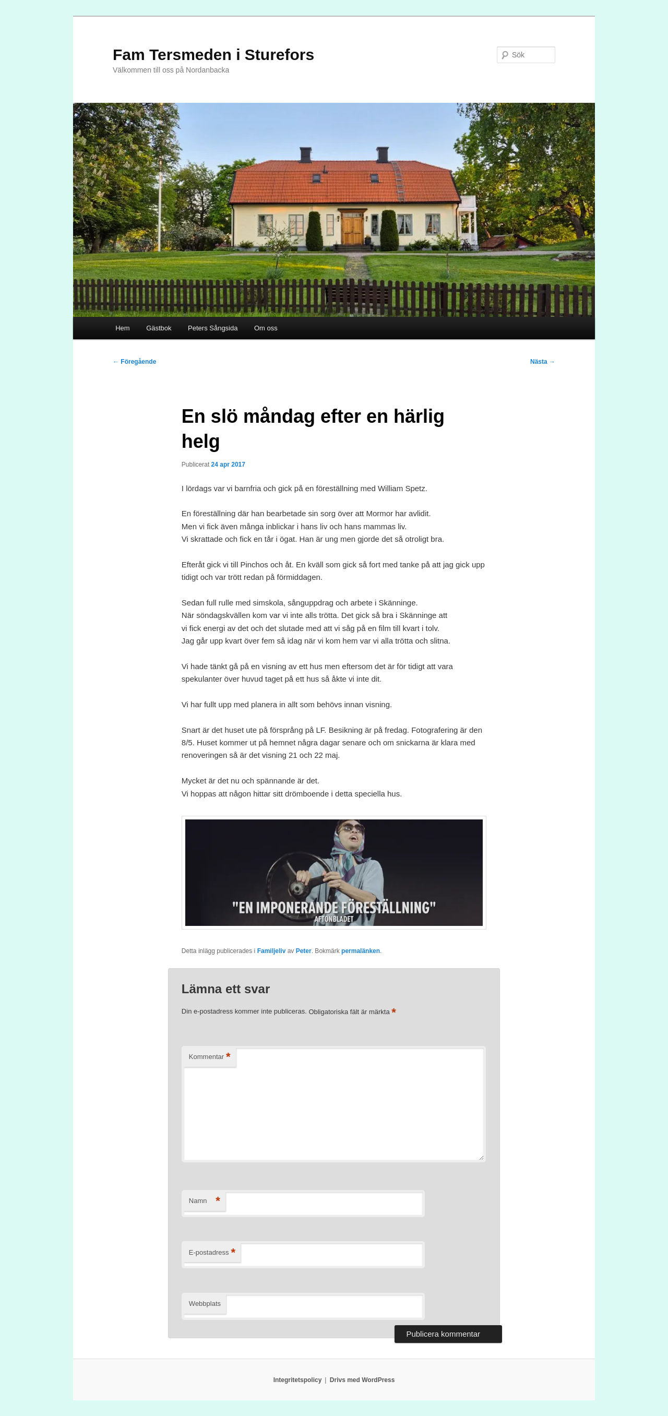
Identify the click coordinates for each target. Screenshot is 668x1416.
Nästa (542, 361)
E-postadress (212, 1252)
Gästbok (158, 328)
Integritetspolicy (297, 1380)
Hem (122, 328)
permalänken (360, 951)
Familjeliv (271, 951)
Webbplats (205, 1303)
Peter (304, 951)
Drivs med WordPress (362, 1380)
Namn (204, 1201)
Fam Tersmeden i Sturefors (213, 54)
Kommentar (210, 1057)
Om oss (266, 328)
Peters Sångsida (212, 328)
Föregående (134, 361)
